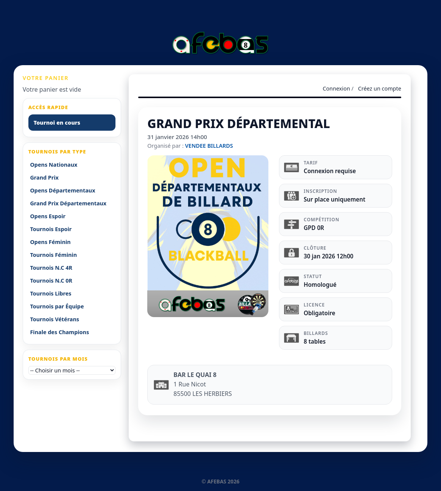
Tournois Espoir (51, 229)
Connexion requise (330, 171)
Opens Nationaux (53, 164)
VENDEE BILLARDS (209, 145)
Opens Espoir (47, 216)
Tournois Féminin (53, 254)
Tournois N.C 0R (51, 280)
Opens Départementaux (62, 190)
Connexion (336, 88)
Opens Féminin (50, 242)
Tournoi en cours (57, 122)
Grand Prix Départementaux (68, 203)
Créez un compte (379, 88)
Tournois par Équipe (57, 306)
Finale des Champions (59, 332)
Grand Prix (44, 177)
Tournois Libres (50, 293)
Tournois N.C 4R (51, 267)
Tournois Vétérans (54, 319)
